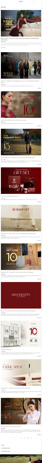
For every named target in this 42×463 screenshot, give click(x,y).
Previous (15, 437)
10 (24, 437)
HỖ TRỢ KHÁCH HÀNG (6, 448)
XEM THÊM (3, 47)
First (11, 437)
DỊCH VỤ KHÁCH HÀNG (6, 451)
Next (27, 437)
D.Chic (3, 445)
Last (31, 437)
